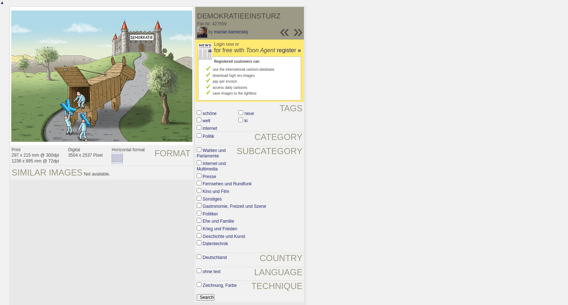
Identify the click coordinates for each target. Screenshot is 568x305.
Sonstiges (212, 199)
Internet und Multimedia (211, 166)
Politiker (210, 214)
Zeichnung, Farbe (219, 285)
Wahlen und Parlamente (211, 153)
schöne (209, 113)
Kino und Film (215, 191)
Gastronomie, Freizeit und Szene (234, 206)
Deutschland (214, 257)
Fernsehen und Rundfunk (226, 183)
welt (206, 120)
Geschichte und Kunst (223, 236)
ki (246, 120)
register (289, 50)
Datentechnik (215, 243)
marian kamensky (231, 31)
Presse (209, 176)
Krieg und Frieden (219, 228)
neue (249, 113)
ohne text (211, 271)
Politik (208, 136)
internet (209, 128)
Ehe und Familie (218, 221)
